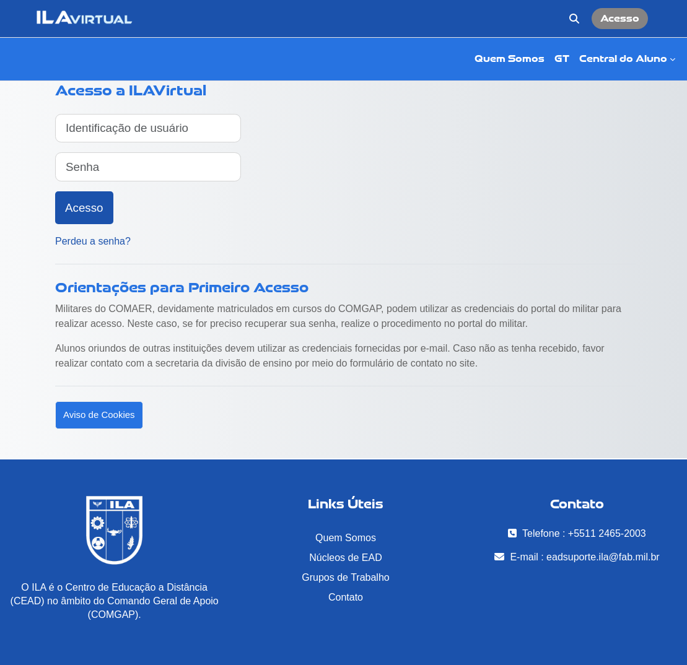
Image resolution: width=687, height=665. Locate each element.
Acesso (619, 18)
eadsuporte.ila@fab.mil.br (603, 557)
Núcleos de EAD (345, 557)
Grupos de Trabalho (345, 577)
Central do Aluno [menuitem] (623, 58)
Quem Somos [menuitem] (510, 58)
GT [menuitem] (561, 58)
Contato (345, 597)
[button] (574, 18)
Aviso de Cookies (99, 414)
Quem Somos (345, 537)
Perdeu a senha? (93, 241)
